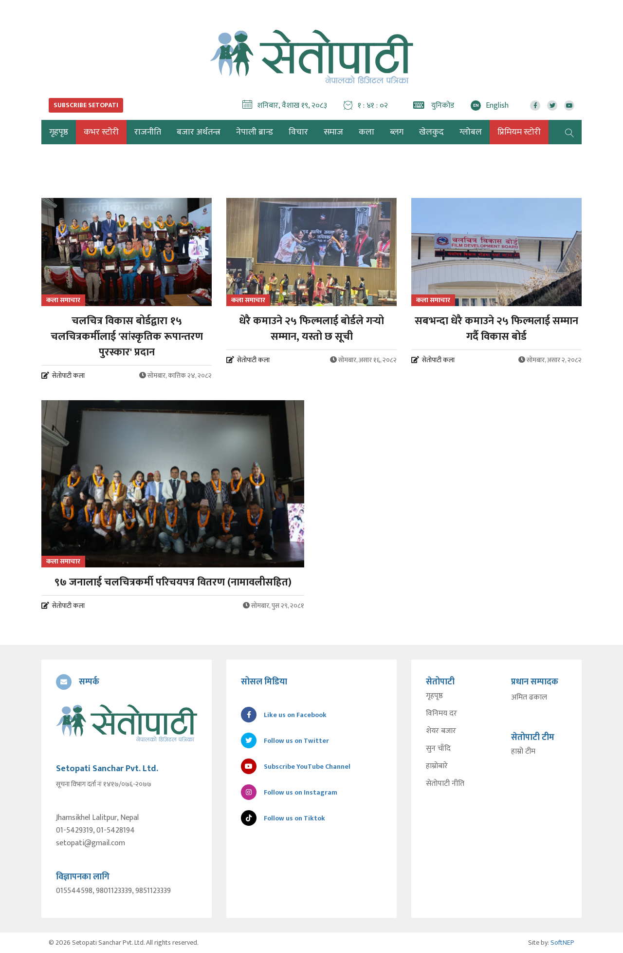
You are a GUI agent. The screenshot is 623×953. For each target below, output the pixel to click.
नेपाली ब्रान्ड (254, 132)
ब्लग (396, 132)
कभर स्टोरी (101, 132)
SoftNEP (562, 942)
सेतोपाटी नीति (445, 784)
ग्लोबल (470, 132)
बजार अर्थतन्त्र (198, 132)
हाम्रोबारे (437, 766)
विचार (298, 132)
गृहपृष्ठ (434, 696)
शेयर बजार (441, 731)
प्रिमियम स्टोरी (519, 132)
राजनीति (147, 132)
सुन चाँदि (438, 748)
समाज (333, 132)
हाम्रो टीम (523, 751)
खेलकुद (431, 132)
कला (366, 132)
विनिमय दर (441, 713)
